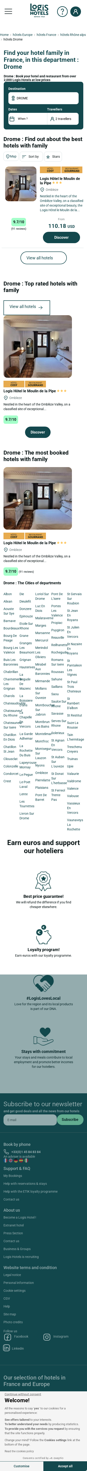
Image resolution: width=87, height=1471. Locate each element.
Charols (9, 696)
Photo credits (13, 1322)
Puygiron (57, 630)
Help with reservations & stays (25, 1183)
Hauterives (27, 667)
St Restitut (74, 715)
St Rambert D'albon (73, 703)
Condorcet (11, 774)
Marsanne (42, 633)
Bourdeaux (11, 628)
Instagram (55, 1337)
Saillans (56, 686)
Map (11, 156)
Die (21, 594)
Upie (70, 766)
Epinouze (26, 616)
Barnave (9, 621)
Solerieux (57, 733)
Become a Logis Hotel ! (19, 1217)
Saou (55, 694)
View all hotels (39, 257)
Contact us (11, 1199)
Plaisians (41, 787)
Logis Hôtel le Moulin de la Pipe (60, 180)
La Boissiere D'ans (25, 700)
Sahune (56, 679)
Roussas (57, 672)
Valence (72, 788)
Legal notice (12, 1275)
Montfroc (42, 741)
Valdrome (74, 781)
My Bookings (12, 1176)
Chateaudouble (14, 703)
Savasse (57, 713)
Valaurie (73, 774)
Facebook (15, 1337)
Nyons (40, 765)
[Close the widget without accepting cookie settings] (22, 1394)
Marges (40, 625)
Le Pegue (26, 774)
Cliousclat (10, 759)
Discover (61, 237)
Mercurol (41, 640)
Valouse (73, 796)
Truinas (72, 759)
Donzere (25, 609)
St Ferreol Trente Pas (58, 795)
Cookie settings (14, 1290)
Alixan (7, 601)
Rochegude (59, 652)
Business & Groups (17, 1249)
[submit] (70, 1119)
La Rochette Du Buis (25, 750)
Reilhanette (59, 645)
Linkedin (13, 1348)
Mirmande (42, 681)
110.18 (61, 226)
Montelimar (43, 734)
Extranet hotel (13, 1225)
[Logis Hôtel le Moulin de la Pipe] (20, 184)
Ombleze (41, 773)
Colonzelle (10, 766)
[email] (30, 1119)
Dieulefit (25, 601)
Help (6, 1306)
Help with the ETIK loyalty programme (30, 1191)
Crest (7, 781)
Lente (23, 794)
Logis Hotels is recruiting (21, 1257)
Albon (7, 594)
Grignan (25, 660)
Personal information (18, 1283)
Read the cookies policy (19, 1451)
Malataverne (44, 618)
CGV (6, 1298)
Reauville (57, 637)
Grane (23, 636)
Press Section (13, 1233)
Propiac (56, 623)
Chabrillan (10, 672)
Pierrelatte (42, 780)
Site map (9, 1314)
